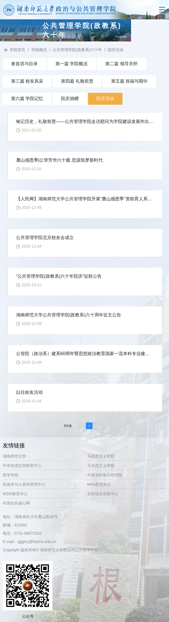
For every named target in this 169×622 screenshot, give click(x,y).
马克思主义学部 (100, 456)
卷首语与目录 (24, 63)
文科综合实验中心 (102, 494)
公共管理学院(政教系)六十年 (77, 50)
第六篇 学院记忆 (27, 98)
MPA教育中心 (99, 484)
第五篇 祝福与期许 (129, 81)
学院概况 (39, 50)
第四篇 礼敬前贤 (77, 81)
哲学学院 (10, 475)
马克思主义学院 (100, 465)
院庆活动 (115, 50)
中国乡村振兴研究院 (104, 475)
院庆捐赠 (70, 98)
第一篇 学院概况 (71, 63)
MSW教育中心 (15, 494)
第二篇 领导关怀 (121, 63)
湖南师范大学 (14, 456)
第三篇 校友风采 (27, 81)
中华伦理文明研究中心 (22, 465)
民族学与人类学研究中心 (24, 484)
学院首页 (17, 50)
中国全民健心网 (16, 503)
